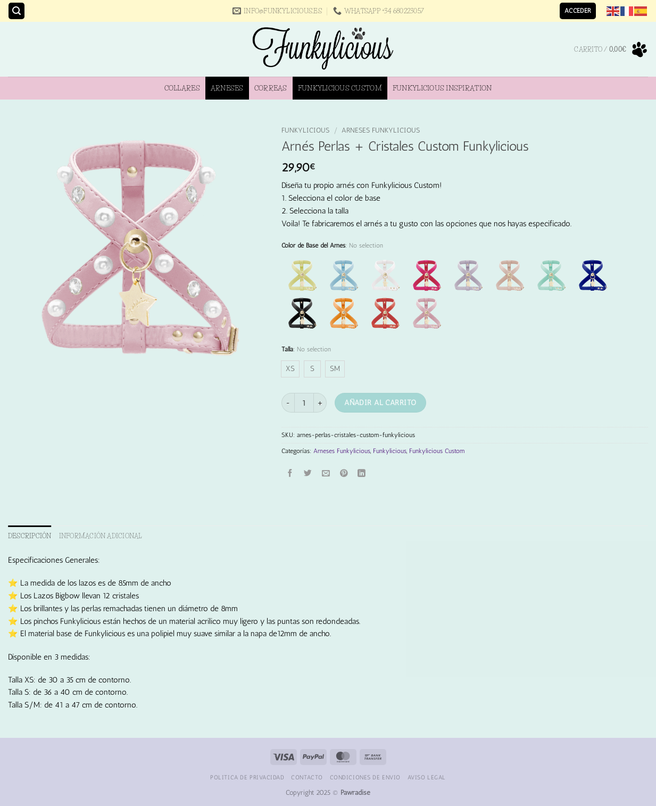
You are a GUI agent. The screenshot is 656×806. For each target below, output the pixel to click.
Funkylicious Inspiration (442, 88)
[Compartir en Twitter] (308, 473)
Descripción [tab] (30, 536)
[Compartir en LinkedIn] (362, 473)
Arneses (227, 88)
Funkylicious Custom (340, 88)
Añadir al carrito (380, 402)
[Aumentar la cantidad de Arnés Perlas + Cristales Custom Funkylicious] (320, 403)
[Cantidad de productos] (304, 403)
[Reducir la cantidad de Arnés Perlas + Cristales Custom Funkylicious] (287, 403)
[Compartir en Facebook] (290, 473)
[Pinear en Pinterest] (344, 473)
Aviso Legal (427, 777)
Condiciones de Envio (365, 777)
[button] (16, 11)
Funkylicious (305, 130)
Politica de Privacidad (247, 777)
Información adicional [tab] (101, 536)
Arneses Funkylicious (381, 130)
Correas (270, 88)
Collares (182, 88)
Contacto (307, 777)
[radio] (290, 369)
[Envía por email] (326, 473)
